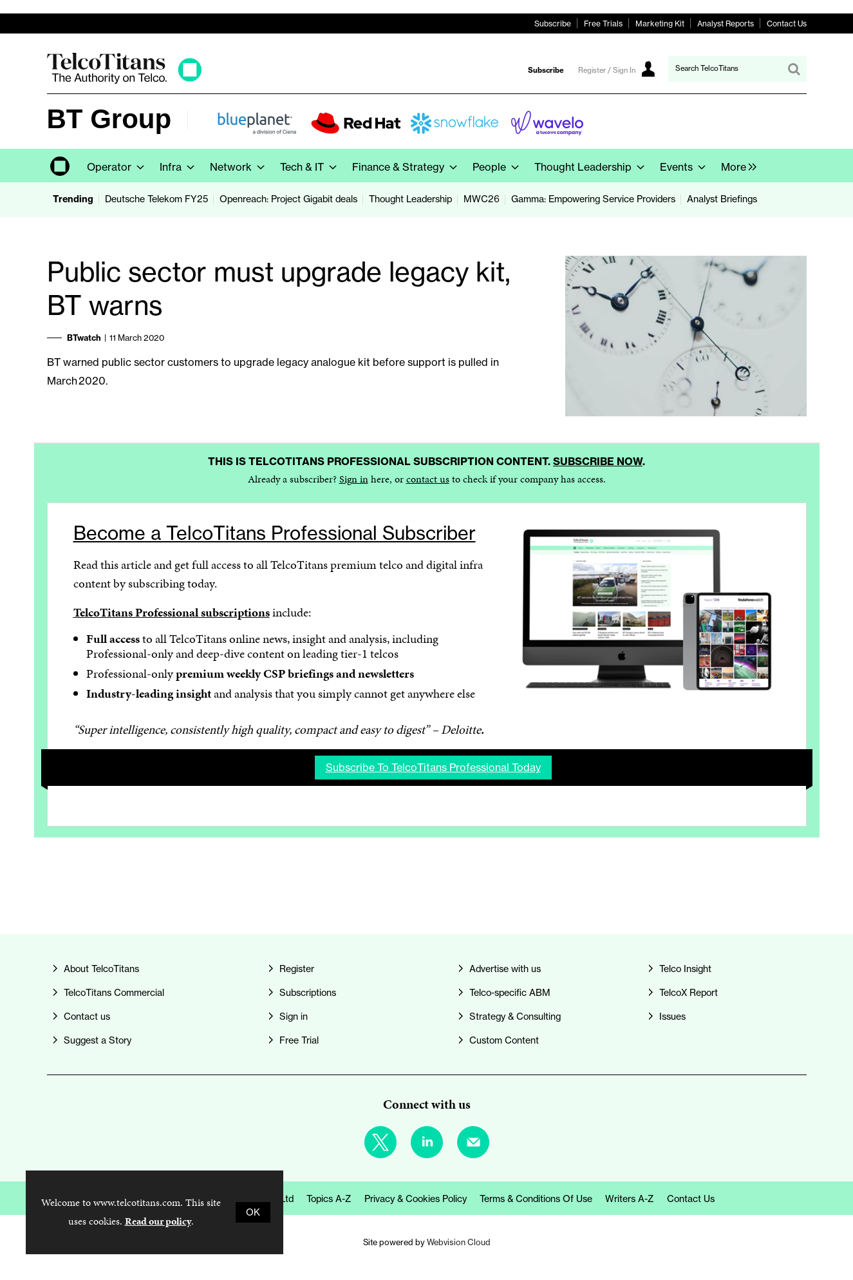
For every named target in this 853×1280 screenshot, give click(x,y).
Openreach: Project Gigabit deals (288, 199)
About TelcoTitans (101, 969)
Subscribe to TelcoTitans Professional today (433, 767)
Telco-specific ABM (509, 992)
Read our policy (158, 1221)
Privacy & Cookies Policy (415, 1199)
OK (253, 1212)
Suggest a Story (97, 1040)
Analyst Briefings (722, 199)
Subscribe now (597, 461)
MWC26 (482, 199)
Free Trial (299, 1040)
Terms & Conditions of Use (536, 1199)
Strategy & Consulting (515, 1016)
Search (793, 69)
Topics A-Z (329, 1199)
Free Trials (603, 23)
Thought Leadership (410, 199)
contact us (427, 479)
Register (296, 969)
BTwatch (84, 337)
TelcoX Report (688, 992)
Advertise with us (505, 969)
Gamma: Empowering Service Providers (593, 199)
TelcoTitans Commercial (114, 992)
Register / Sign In (606, 70)
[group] (735, 165)
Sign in (353, 479)
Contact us (87, 1016)
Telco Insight (685, 969)
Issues (672, 1016)
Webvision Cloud (459, 1242)
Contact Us (787, 23)
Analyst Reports (725, 23)
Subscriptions (307, 992)
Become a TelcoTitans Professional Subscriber (274, 533)
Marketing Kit (659, 23)
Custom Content (504, 1040)
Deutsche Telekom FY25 (156, 199)
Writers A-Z (629, 1199)
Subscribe (552, 23)
